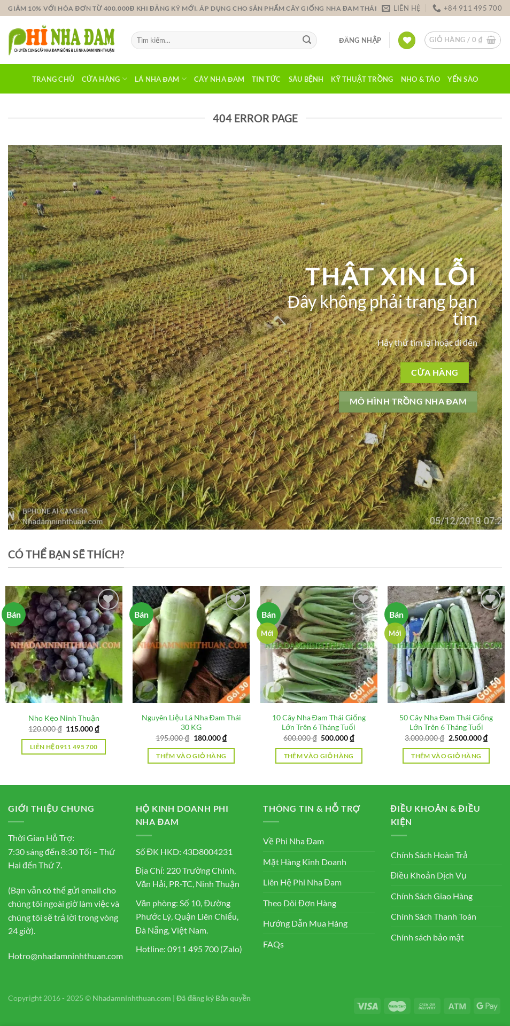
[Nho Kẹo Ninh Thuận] (63, 644)
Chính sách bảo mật (427, 937)
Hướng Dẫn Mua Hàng (305, 923)
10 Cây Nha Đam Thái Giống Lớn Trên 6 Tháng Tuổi (319, 722)
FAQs (273, 944)
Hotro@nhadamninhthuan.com (65, 956)
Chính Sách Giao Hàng (432, 896)
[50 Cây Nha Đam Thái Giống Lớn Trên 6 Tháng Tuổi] (446, 644)
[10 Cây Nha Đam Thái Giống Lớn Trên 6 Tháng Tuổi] (318, 644)
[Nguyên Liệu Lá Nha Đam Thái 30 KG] (191, 644)
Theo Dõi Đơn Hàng (299, 903)
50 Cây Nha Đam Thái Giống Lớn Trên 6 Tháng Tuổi (446, 722)
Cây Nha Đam (219, 79)
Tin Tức (266, 79)
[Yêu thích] (406, 40)
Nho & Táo (420, 79)
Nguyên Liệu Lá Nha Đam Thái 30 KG (191, 722)
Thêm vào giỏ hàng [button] (191, 755)
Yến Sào (462, 79)
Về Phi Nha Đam (293, 841)
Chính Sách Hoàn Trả (429, 855)
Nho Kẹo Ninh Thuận (63, 717)
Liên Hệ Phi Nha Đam (302, 882)
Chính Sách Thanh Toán (433, 916)
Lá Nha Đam (161, 79)
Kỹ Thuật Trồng (362, 79)
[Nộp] (307, 41)
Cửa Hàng (104, 79)
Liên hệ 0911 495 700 (64, 746)
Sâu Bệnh (306, 79)
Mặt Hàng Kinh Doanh (304, 862)
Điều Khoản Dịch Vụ (429, 875)
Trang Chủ (53, 79)
